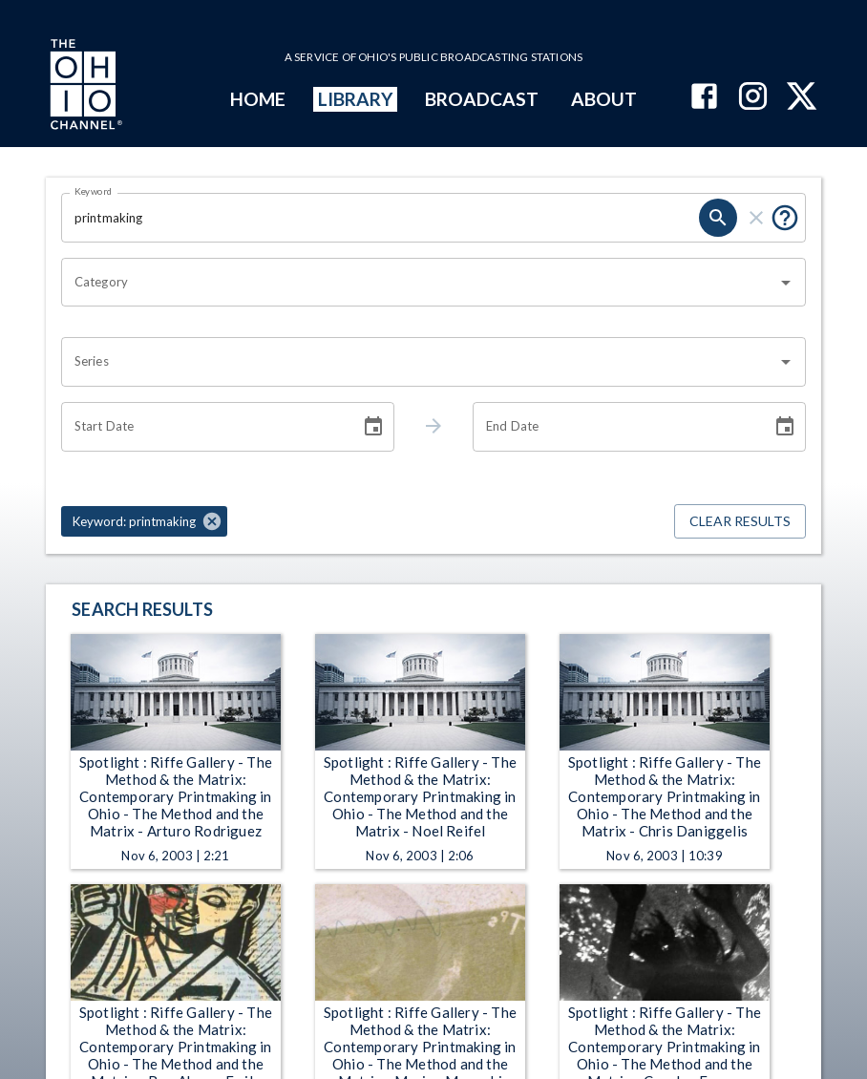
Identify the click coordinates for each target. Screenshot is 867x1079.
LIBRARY (355, 99)
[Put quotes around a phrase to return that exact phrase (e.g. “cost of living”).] (785, 217)
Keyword (93, 191)
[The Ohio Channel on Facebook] (704, 97)
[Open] (785, 282)
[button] (144, 521)
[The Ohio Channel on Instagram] (753, 97)
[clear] (756, 218)
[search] (718, 218)
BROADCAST (482, 99)
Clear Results (740, 522)
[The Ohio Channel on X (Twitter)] (801, 97)
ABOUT (604, 99)
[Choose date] (373, 427)
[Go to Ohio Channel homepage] (84, 86)
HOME (257, 99)
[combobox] (419, 282)
